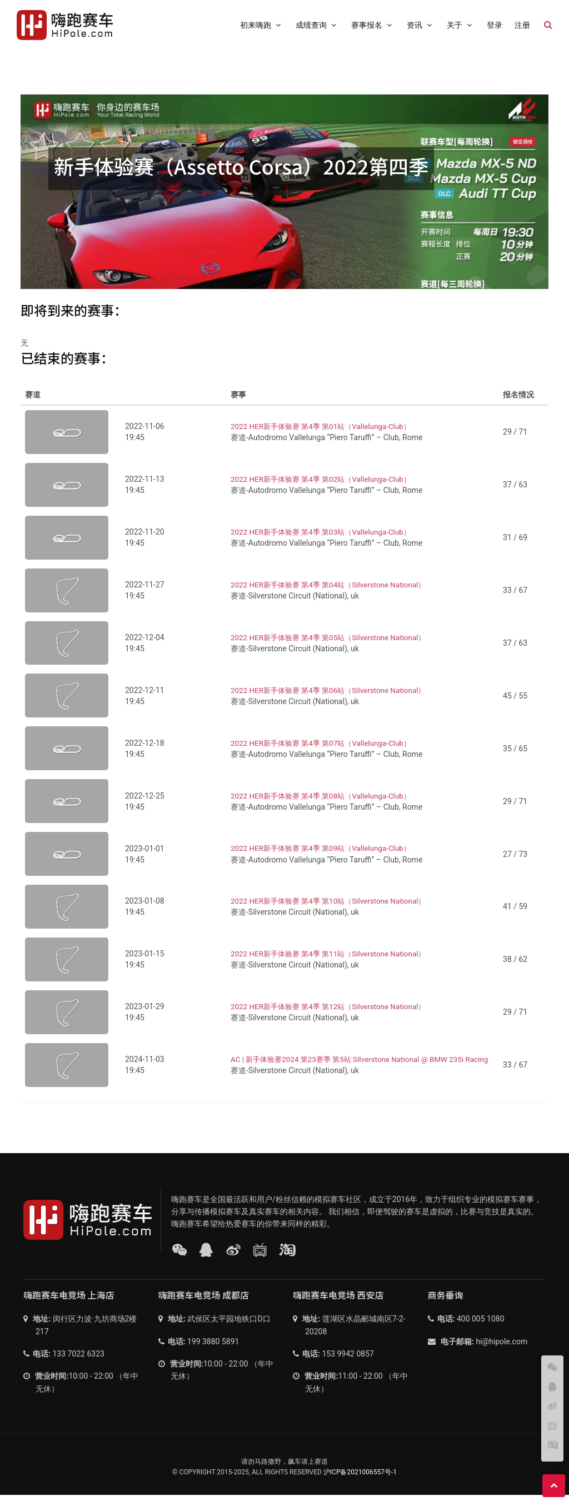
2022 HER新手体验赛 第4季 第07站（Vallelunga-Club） (326, 754)
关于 (461, 25)
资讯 (421, 25)
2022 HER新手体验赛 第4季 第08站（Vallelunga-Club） (326, 806)
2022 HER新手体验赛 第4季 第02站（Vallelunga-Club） (326, 490)
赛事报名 (373, 25)
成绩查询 (317, 25)
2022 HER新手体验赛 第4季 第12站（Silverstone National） (334, 1017)
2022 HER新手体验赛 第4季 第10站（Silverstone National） (334, 911)
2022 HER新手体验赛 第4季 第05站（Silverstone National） (334, 648)
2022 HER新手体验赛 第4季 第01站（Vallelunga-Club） (326, 437)
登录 (494, 25)
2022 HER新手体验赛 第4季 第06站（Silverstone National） (334, 701)
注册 (522, 25)
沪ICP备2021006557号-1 (360, 1483)
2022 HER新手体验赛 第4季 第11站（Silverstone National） (334, 964)
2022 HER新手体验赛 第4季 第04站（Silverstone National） (334, 595)
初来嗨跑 (261, 25)
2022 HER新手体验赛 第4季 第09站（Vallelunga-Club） (326, 859)
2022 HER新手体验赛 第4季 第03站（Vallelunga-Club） (326, 542)
